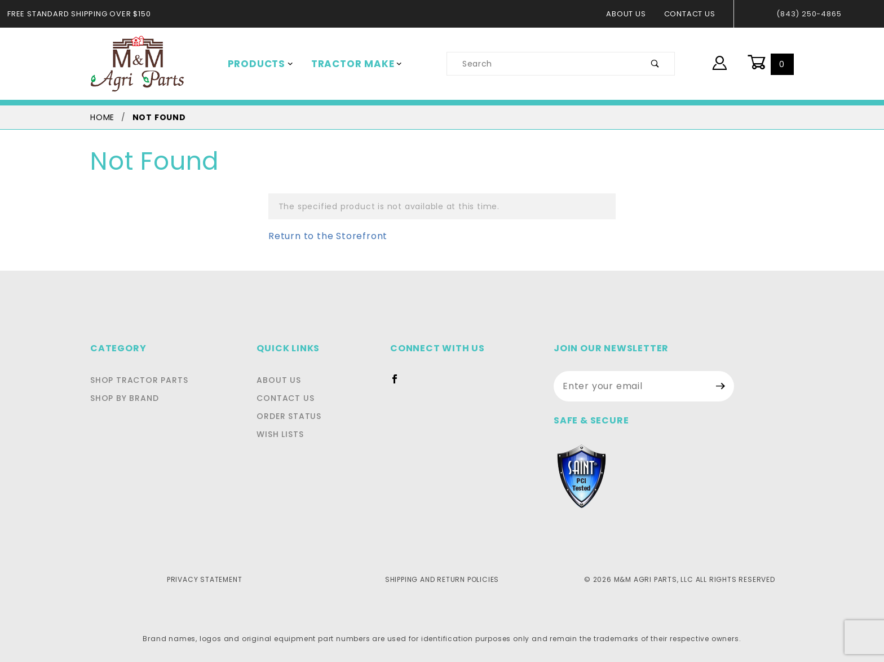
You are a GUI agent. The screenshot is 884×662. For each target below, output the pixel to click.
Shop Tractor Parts (139, 380)
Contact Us (693, 14)
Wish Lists (289, 434)
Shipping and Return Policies (442, 579)
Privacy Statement (204, 579)
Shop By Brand (124, 398)
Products (258, 63)
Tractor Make (348, 63)
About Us (632, 14)
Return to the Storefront (320, 236)
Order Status (298, 416)
